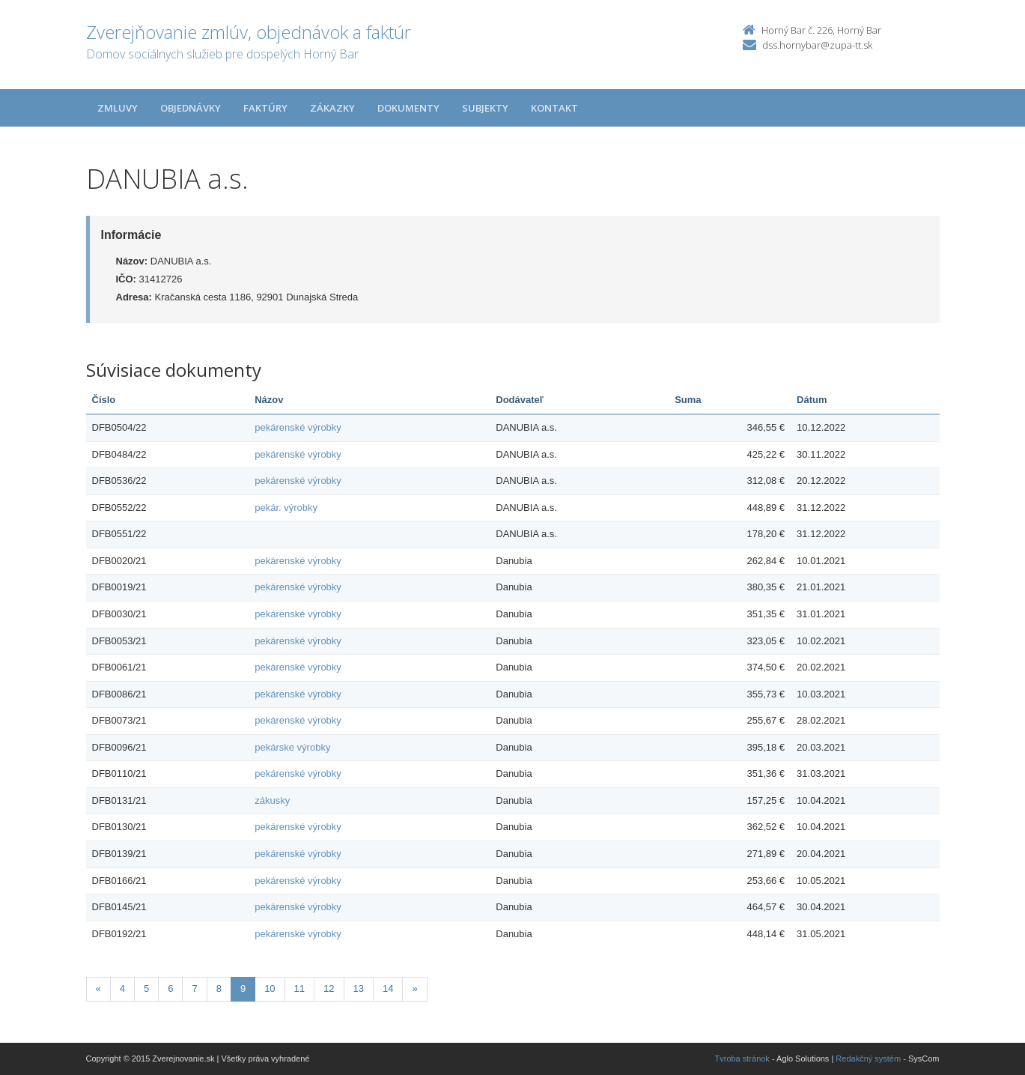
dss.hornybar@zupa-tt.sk (817, 45)
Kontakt (554, 108)
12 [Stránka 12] (328, 988)
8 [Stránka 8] (219, 988)
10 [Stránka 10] (269, 988)
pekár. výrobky (286, 507)
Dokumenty (408, 108)
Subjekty (485, 108)
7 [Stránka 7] (194, 988)
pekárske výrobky (292, 747)
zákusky (272, 800)
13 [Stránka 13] (358, 988)
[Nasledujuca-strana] (414, 989)
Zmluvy (117, 108)
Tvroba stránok (742, 1058)
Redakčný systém (868, 1058)
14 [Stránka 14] (388, 988)
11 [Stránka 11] (299, 988)
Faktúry (265, 108)
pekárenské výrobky (298, 427)
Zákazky (332, 108)
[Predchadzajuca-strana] (98, 989)
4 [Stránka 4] (122, 988)
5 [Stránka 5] (146, 988)
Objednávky (190, 108)
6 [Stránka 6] (170, 988)
